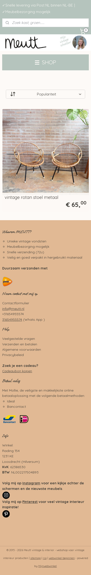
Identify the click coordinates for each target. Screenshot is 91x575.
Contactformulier (15, 303)
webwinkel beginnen (62, 558)
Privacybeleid (13, 355)
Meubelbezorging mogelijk (28, 246)
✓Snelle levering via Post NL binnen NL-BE (37, 5)
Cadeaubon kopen (17, 371)
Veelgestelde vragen (18, 338)
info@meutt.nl (13, 308)
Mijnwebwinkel (47, 566)
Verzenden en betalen (19, 344)
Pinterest (30, 502)
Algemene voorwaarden (21, 349)
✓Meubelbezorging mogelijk (26, 11)
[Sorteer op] (45, 94)
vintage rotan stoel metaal (31, 197)
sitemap (35, 558)
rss (45, 558)
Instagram (31, 483)
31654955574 (12, 319)
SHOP (45, 62)
